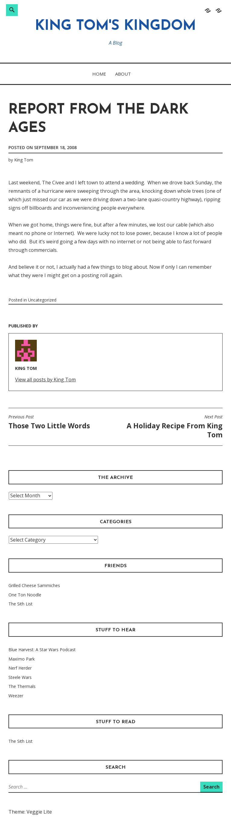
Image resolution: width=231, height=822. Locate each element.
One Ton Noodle (24, 595)
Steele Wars (20, 677)
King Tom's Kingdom (115, 26)
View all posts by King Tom (45, 379)
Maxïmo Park (21, 659)
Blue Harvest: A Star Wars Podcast (42, 649)
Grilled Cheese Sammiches (34, 585)
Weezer (15, 696)
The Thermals (22, 686)
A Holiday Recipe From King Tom (171, 426)
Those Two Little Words (49, 422)
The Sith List (20, 604)
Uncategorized (42, 300)
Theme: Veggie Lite (30, 811)
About (123, 74)
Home (99, 74)
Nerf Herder (20, 668)
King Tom (23, 160)
